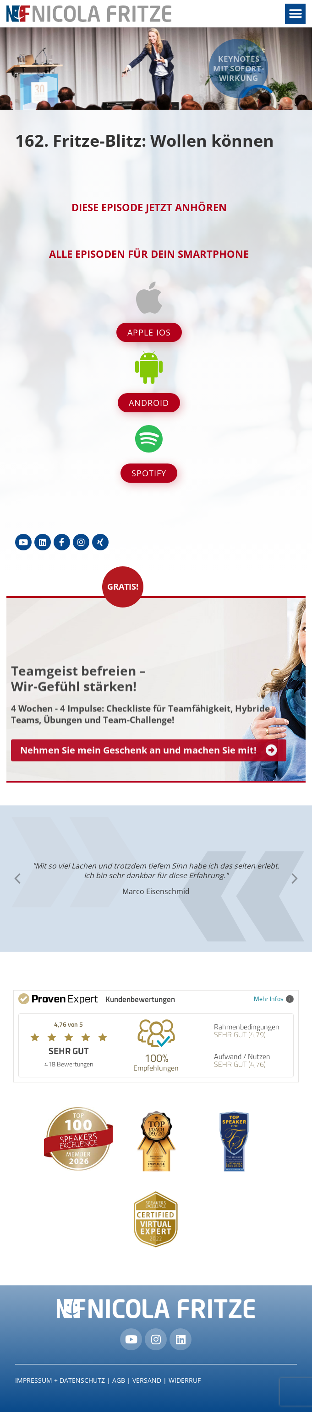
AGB (118, 1380)
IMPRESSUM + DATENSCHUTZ (60, 1380)
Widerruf (185, 1380)
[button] (295, 14)
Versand (146, 1380)
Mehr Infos (274, 998)
